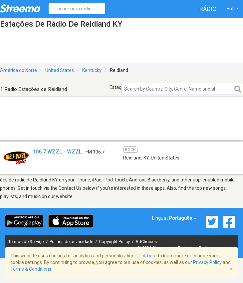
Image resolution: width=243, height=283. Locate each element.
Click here (146, 255)
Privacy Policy (207, 262)
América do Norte (18, 70)
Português (182, 218)
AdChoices (146, 241)
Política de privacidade (72, 241)
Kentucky (92, 70)
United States (59, 70)
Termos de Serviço (26, 241)
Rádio (208, 8)
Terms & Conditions (30, 269)
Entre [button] (232, 8)
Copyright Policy (115, 241)
